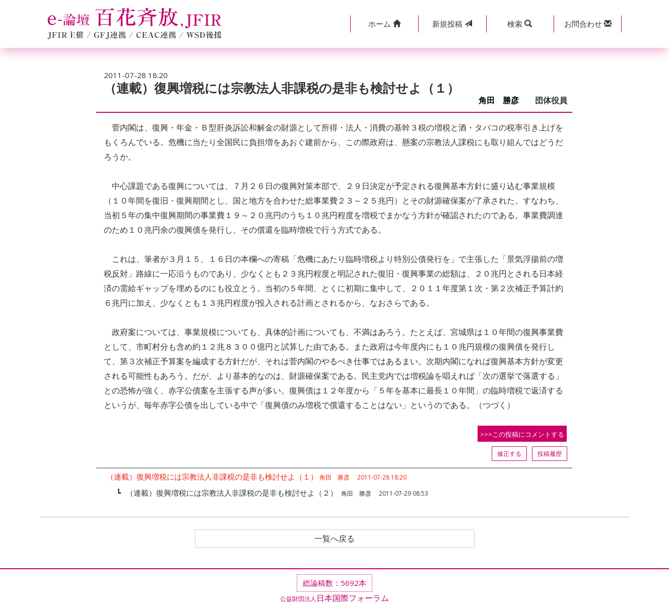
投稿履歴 (550, 453)
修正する (509, 453)
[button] (384, 24)
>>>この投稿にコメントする (522, 434)
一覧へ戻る (334, 539)
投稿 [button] (452, 24)
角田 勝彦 (503, 100)
